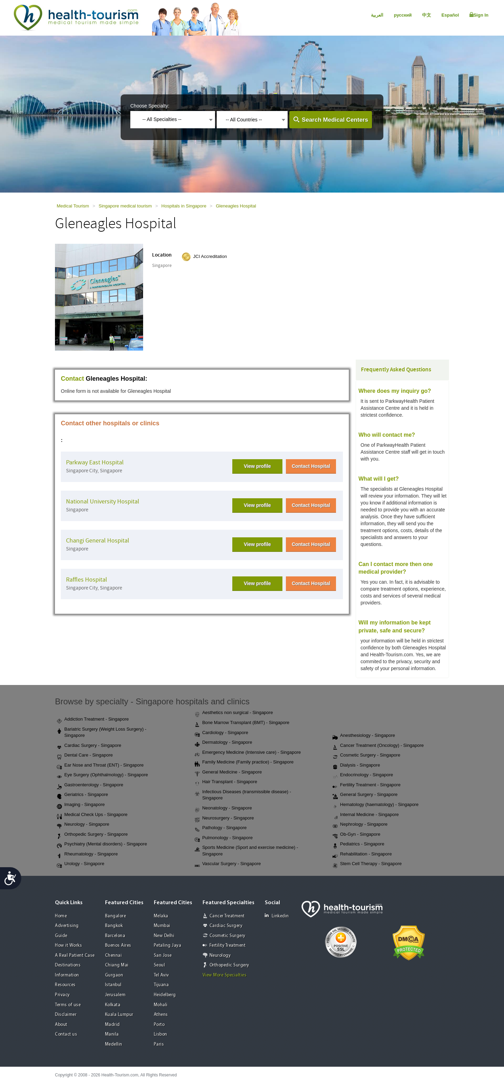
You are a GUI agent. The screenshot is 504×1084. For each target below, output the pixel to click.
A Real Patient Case (75, 955)
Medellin (113, 1044)
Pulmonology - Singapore (224, 838)
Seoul (159, 965)
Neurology (220, 955)
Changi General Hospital (97, 541)
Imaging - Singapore (81, 805)
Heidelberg (165, 995)
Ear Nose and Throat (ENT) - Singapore (100, 765)
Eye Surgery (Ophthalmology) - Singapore (102, 775)
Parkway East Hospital (95, 462)
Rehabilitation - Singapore (362, 854)
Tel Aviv (161, 975)
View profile (257, 466)
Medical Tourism (73, 206)
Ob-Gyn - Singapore (356, 835)
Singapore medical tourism (125, 206)
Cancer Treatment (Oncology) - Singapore (378, 746)
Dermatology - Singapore (223, 743)
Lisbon (160, 1034)
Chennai (113, 955)
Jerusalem (115, 995)
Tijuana (161, 985)
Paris (159, 1044)
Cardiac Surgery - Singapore (89, 746)
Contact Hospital (311, 466)
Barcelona (115, 936)
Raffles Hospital (86, 580)
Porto (159, 1024)
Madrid (112, 1024)
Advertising (67, 926)
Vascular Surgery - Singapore (228, 864)
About (61, 1024)
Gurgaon (114, 975)
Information (67, 975)
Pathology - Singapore (221, 828)
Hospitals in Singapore (183, 206)
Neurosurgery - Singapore (224, 818)
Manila (112, 1034)
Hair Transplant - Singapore (226, 782)
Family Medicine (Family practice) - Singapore (244, 762)
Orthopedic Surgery (229, 965)
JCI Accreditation (210, 256)
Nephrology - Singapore (360, 825)
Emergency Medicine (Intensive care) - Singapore (248, 753)
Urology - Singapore (80, 864)
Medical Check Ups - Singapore (92, 815)
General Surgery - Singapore (365, 795)
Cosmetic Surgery (227, 936)
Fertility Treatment (227, 945)
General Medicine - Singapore (228, 772)
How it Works (68, 945)
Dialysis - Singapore (356, 765)
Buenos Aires (118, 945)
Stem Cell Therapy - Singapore (367, 864)
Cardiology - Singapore (221, 733)
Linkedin (277, 915)
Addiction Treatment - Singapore (93, 719)
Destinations (68, 965)
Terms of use (68, 1005)
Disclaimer (65, 1014)
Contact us (66, 1034)
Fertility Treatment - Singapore (367, 785)
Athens (161, 1014)
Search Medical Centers (335, 120)
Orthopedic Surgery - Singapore (92, 835)
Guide (61, 936)
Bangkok (114, 926)
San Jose (163, 955)
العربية (377, 15)
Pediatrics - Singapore (358, 844)
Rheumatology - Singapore (87, 854)
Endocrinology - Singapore (363, 775)
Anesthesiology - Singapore (364, 736)
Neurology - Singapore (83, 825)
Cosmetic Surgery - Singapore (366, 755)
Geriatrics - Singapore (82, 795)
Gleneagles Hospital (236, 206)
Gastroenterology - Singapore (90, 785)
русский (403, 15)
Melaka (161, 916)
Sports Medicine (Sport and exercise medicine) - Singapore (246, 850)
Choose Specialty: (149, 106)
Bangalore (115, 916)
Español (450, 15)
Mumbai (162, 926)
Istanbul (113, 985)
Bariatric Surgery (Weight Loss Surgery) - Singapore (101, 732)
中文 (426, 15)
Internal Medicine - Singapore (366, 815)
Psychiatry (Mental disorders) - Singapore (102, 844)
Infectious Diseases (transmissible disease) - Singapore (243, 795)
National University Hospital (102, 502)
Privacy (62, 995)
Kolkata (113, 1005)
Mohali (161, 1005)
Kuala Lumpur (119, 1014)
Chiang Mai (117, 965)
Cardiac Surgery (226, 926)
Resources (65, 985)
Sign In (478, 15)
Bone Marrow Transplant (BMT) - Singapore (242, 723)
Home (61, 916)
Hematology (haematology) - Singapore (376, 805)
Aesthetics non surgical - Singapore (234, 713)
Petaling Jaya (167, 945)
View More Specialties (225, 975)
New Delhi (164, 936)
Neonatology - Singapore (223, 808)
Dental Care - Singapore (85, 755)
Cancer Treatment (227, 916)
